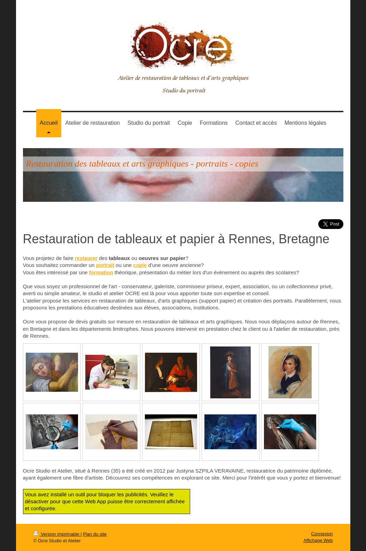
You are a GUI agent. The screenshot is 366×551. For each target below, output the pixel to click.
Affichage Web (318, 540)
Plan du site (95, 534)
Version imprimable (57, 534)
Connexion (322, 533)
